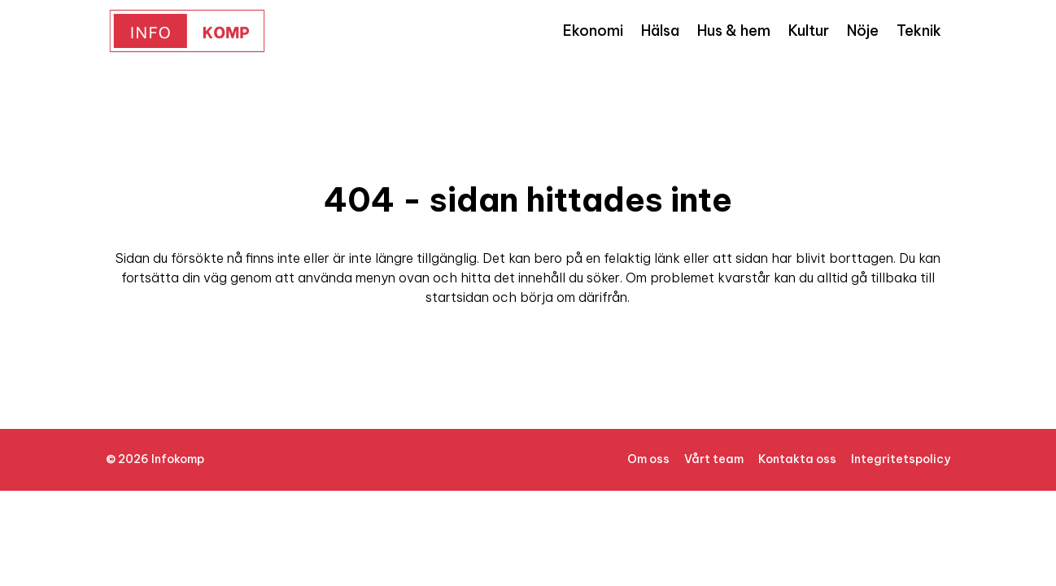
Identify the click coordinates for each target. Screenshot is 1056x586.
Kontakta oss (797, 459)
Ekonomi (593, 30)
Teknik (919, 30)
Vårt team (714, 459)
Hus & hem (733, 30)
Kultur (808, 30)
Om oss (648, 459)
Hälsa (660, 30)
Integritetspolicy (900, 459)
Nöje (863, 30)
